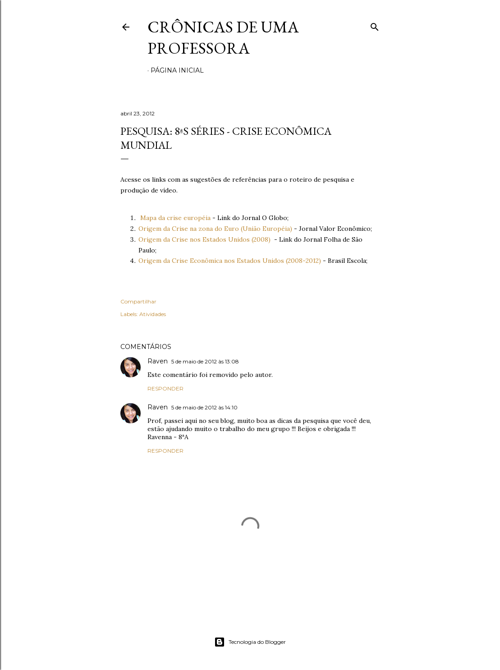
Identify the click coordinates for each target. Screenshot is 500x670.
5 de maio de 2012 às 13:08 (205, 361)
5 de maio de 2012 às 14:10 (204, 407)
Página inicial (177, 70)
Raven (157, 361)
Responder (165, 388)
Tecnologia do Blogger (250, 642)
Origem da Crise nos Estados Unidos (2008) (204, 239)
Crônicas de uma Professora (223, 37)
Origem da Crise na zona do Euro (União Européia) (215, 229)
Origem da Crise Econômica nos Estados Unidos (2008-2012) (229, 261)
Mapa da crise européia (175, 218)
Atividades (152, 314)
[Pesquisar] (374, 25)
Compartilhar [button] (138, 301)
